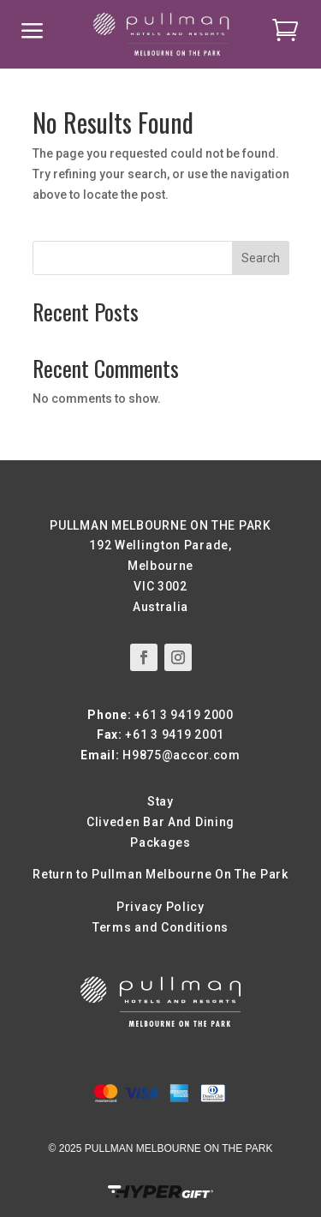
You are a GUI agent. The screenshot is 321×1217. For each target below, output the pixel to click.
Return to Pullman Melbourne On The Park (160, 874)
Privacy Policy (160, 907)
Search (260, 258)
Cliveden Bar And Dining (160, 822)
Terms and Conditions (160, 927)
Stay (160, 801)
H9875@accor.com (181, 755)
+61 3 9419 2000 (184, 715)
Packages (160, 842)
